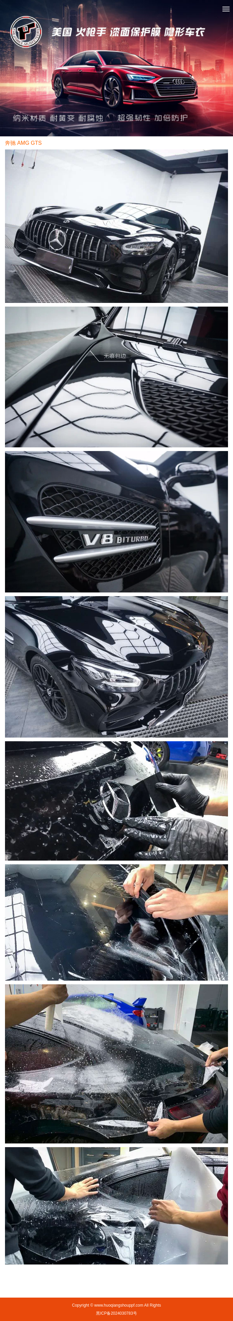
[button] (17, 68)
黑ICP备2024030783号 (116, 1313)
